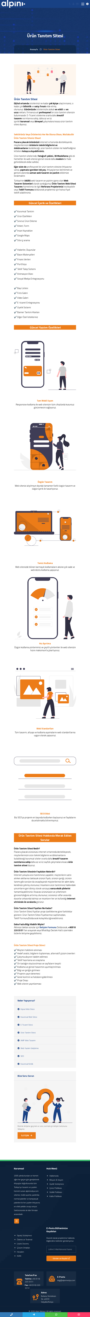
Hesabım (19, 1252)
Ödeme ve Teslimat (23, 1240)
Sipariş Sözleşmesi (23, 1236)
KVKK (17, 1256)
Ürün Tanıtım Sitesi (27, 1033)
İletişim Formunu (48, 927)
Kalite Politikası (54, 1196)
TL (70, 4)
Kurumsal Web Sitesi (27, 1017)
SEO (21, 1056)
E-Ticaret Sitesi (25, 1025)
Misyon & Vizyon (54, 1180)
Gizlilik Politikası (54, 1192)
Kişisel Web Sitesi (26, 1009)
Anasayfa (34, 49)
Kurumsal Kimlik (25, 1064)
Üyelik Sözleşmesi (55, 1184)
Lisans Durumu (21, 1244)
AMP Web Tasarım (26, 1041)
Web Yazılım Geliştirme (28, 1048)
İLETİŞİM (26, 1136)
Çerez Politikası (54, 1188)
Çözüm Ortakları (22, 1248)
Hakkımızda (52, 1176)
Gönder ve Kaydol (61, 1259)
